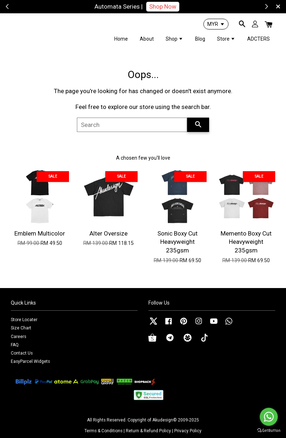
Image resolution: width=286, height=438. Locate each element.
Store (226, 39)
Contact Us (22, 353)
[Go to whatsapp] (269, 417)
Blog (200, 39)
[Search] (132, 125)
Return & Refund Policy (148, 430)
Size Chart (21, 327)
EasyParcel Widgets (30, 361)
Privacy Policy (188, 430)
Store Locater (24, 319)
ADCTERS (258, 39)
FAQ (15, 344)
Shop (174, 39)
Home (121, 39)
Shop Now (172, 6)
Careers (18, 336)
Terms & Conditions (103, 430)
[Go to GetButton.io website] (268, 430)
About (147, 39)
